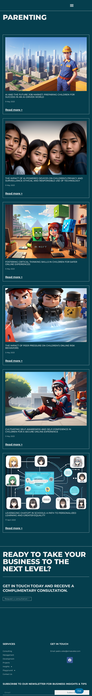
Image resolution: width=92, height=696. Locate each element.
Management (8, 655)
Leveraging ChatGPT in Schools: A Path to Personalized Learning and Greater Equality (40, 514)
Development (8, 659)
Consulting (7, 651)
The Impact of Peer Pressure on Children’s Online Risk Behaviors (40, 346)
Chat (79, 691)
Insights (7, 666)
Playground (9, 670)
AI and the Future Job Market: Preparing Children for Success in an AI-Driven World (40, 95)
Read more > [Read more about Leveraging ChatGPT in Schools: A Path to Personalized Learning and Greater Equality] (14, 528)
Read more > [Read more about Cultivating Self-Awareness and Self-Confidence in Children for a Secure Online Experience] (14, 444)
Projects (6, 663)
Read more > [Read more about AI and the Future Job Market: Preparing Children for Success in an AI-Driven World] (14, 109)
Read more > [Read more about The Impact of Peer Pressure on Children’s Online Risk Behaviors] (14, 360)
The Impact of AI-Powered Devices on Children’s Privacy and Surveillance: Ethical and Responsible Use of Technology (44, 179)
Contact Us (7, 674)
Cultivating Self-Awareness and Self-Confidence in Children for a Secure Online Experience (38, 430)
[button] (72, 5)
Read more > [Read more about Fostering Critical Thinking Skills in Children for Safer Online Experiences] (14, 277)
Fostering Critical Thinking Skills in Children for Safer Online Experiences (41, 263)
